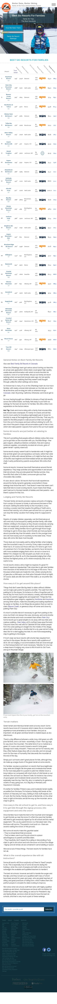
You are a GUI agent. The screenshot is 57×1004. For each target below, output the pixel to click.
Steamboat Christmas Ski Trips (10, 956)
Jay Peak (13, 926)
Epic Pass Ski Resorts (27, 942)
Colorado (7, 393)
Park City (45, 617)
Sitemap (4, 971)
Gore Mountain (8, 329)
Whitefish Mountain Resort (8, 310)
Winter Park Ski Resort (8, 115)
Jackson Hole (8, 217)
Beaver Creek (13, 606)
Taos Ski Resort (8, 348)
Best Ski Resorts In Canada (9, 959)
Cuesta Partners (15, 945)
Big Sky (4, 933)
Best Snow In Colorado (28, 945)
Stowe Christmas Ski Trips (8, 955)
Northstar (38, 599)
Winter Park (5, 945)
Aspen (12, 936)
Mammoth (8, 264)
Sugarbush (8, 301)
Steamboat (14, 933)
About (10, 920)
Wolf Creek (25, 923)
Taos (23, 931)
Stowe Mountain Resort (8, 208)
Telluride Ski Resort (8, 124)
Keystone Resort (8, 77)
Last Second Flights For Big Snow (10, 950)
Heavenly (13, 929)
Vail (3, 926)
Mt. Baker (24, 924)
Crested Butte (5, 941)
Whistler (4, 931)
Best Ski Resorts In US (8, 968)
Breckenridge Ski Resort (9, 245)
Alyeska (13, 934)
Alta (3, 924)
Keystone (49, 599)
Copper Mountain (26, 933)
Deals (4, 920)
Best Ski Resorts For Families (9, 948)
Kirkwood (4, 939)
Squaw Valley (14, 928)
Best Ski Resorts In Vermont (9, 966)
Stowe (12, 942)
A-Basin (24, 926)
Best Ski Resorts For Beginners (10, 963)
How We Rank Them (13, 28)
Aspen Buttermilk (8, 143)
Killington (8, 255)
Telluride (4, 928)
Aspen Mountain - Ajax (8, 236)
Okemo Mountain (8, 283)
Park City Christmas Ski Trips (9, 951)
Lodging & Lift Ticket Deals (29, 936)
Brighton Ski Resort (8, 227)
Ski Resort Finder (6, 964)
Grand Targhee (9, 152)
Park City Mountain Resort (8, 87)
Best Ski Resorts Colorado (29, 937)
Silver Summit (25, 929)
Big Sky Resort (8, 199)
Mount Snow (8, 339)
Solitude (13, 941)
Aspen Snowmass (8, 161)
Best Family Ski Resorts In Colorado (24, 364)
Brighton (13, 939)
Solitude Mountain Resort (8, 180)
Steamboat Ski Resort (8, 171)
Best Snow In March (27, 941)
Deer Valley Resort (8, 133)
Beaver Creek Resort (8, 96)
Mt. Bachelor (25, 934)
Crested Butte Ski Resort (8, 320)
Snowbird (8, 292)
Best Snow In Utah (27, 939)
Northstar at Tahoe (8, 106)
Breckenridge (14, 924)
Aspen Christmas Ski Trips (9, 953)
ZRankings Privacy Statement (9, 969)
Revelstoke (14, 931)
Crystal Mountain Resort (8, 273)
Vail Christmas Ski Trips (8, 958)
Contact (16, 920)
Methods (23, 920)
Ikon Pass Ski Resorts (27, 944)
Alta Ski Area (8, 189)
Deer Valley (21, 622)
